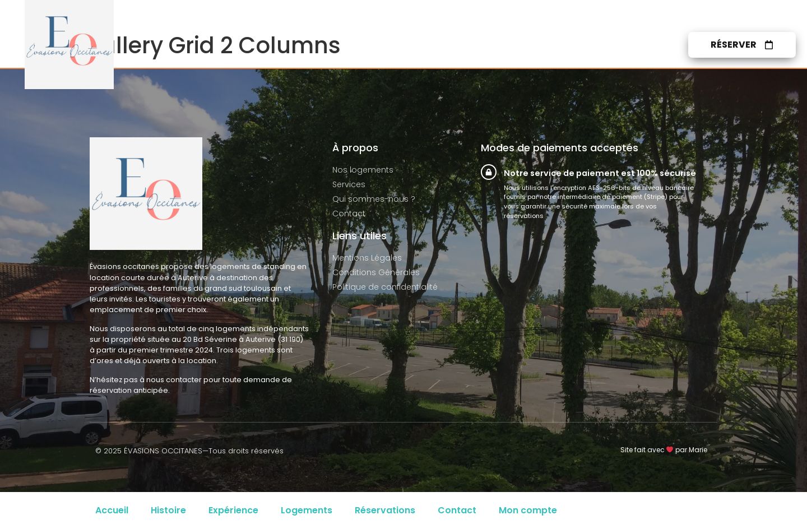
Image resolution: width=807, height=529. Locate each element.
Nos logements (408, 45)
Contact (629, 45)
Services (491, 45)
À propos (559, 45)
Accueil (111, 510)
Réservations (385, 510)
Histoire (168, 510)
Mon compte (528, 510)
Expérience (233, 510)
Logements (306, 510)
